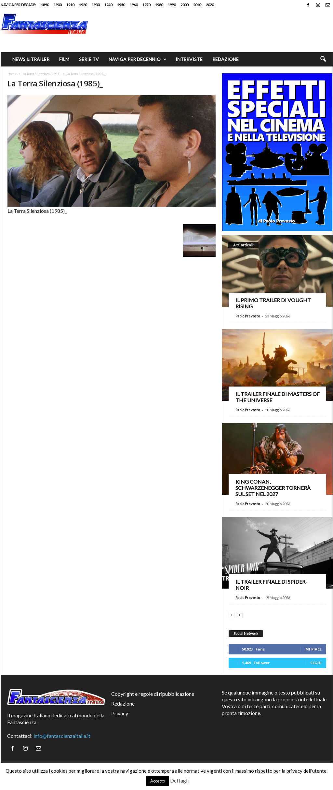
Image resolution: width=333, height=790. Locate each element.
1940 (108, 5)
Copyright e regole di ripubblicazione (152, 694)
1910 (70, 5)
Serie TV (89, 59)
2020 (210, 5)
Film (64, 59)
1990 (172, 5)
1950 (121, 5)
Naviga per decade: (18, 5)
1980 (159, 5)
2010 (197, 5)
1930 (96, 5)
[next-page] (239, 614)
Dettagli (179, 780)
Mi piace (313, 649)
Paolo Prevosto (247, 316)
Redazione (225, 59)
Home (12, 74)
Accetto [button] (157, 780)
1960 (134, 5)
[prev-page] (231, 614)
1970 (146, 5)
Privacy (119, 713)
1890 (45, 5)
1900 (57, 5)
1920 (83, 5)
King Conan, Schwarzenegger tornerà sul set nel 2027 (273, 487)
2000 (184, 5)
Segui (316, 662)
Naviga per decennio (137, 59)
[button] (323, 59)
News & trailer (30, 59)
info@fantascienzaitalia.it (61, 736)
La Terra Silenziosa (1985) (41, 74)
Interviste (189, 59)
